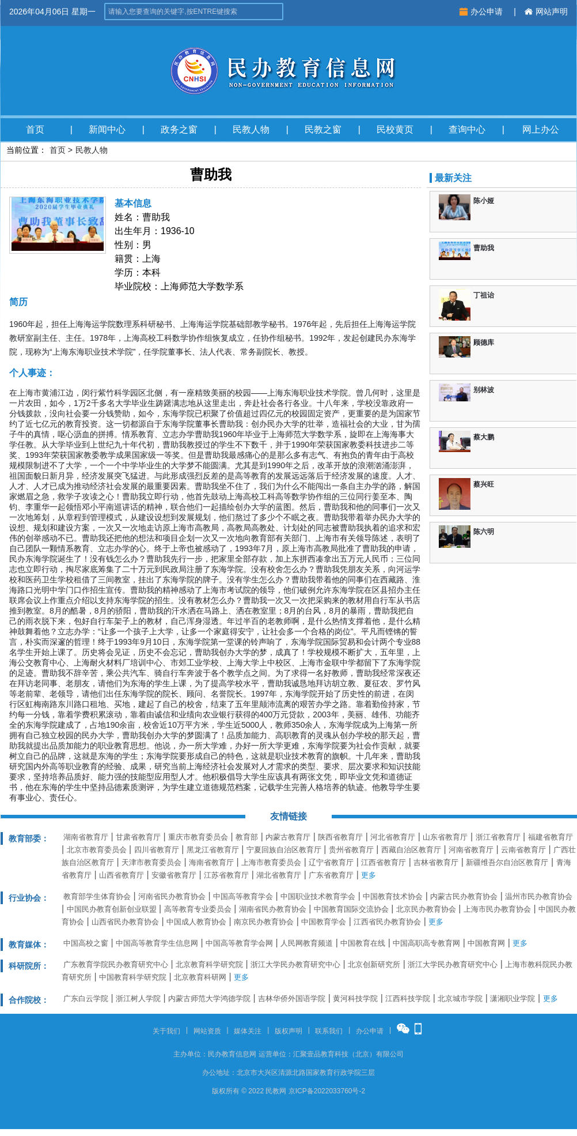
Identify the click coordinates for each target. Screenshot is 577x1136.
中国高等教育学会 (243, 896)
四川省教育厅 (156, 849)
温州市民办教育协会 (538, 896)
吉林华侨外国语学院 (291, 998)
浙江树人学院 (138, 998)
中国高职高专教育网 (426, 943)
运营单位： (276, 1054)
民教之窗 (323, 129)
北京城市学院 (460, 998)
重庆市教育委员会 (198, 837)
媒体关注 (247, 1031)
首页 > (61, 150)
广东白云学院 (85, 998)
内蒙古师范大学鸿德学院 (209, 998)
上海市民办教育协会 (497, 909)
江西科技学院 (407, 998)
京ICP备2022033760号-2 (326, 1091)
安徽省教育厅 (173, 875)
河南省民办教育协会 (172, 896)
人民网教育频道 (306, 943)
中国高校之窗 (85, 943)
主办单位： (190, 1054)
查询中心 (467, 129)
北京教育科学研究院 (209, 964)
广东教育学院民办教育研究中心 (115, 964)
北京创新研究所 (374, 964)
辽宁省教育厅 (331, 862)
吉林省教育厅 (435, 862)
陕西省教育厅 (340, 837)
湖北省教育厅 (278, 875)
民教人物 (251, 129)
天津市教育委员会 (151, 862)
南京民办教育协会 (264, 921)
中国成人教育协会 (196, 921)
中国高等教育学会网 (239, 943)
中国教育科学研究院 (132, 977)
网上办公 (540, 129)
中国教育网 (486, 943)
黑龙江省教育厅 (213, 849)
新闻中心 (107, 129)
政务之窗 (179, 129)
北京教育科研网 (200, 977)
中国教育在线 (362, 943)
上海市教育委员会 (271, 862)
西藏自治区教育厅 (411, 849)
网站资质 (207, 1031)
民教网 (275, 1091)
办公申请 (482, 11)
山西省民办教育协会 (125, 921)
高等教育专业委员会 (197, 909)
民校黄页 (395, 129)
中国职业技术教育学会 (317, 896)
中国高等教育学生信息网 (157, 943)
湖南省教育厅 (85, 837)
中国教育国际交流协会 (351, 909)
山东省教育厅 (445, 837)
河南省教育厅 (471, 849)
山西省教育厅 (121, 875)
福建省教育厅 (550, 837)
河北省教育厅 (392, 837)
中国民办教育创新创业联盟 (112, 909)
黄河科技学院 (355, 998)
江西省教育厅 (383, 862)
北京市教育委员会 (97, 849)
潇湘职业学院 (512, 998)
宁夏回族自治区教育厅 (283, 849)
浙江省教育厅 (498, 837)
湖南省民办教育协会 (272, 909)
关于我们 (166, 1031)
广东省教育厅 (331, 875)
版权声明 (288, 1031)
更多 (368, 875)
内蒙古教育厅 (287, 837)
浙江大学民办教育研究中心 (295, 964)
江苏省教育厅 (226, 875)
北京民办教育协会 (426, 909)
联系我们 (329, 1031)
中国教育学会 (323, 921)
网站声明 (546, 11)
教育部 (247, 837)
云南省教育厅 (523, 849)
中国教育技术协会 (393, 896)
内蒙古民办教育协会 (464, 896)
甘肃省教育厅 (138, 837)
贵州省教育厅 (351, 849)
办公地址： (219, 1073)
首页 (35, 129)
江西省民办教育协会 (387, 921)
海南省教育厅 (211, 862)
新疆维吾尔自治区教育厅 (507, 862)
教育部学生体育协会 (97, 896)
